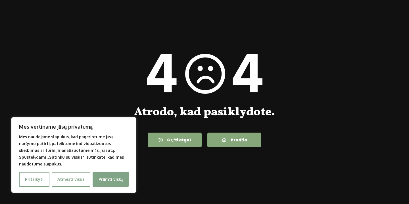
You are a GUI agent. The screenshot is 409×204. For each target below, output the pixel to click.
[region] (73, 155)
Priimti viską (111, 179)
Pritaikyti (34, 179)
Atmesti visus (70, 179)
